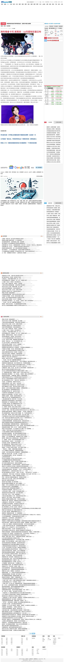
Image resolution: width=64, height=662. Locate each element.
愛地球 (38, 653)
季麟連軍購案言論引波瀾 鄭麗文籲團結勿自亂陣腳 (13, 544)
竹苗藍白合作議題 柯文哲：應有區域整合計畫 (12, 296)
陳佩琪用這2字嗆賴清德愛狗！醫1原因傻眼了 (12, 400)
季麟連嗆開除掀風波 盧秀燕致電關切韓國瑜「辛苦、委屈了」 (16, 589)
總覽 (32, 649)
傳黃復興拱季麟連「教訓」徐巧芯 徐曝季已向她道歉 (14, 427)
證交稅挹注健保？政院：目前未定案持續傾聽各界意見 (14, 558)
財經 (14, 4)
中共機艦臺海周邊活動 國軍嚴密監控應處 (11, 460)
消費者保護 (31, 658)
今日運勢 (50, 23)
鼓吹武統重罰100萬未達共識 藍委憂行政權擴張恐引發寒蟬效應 (16, 530)
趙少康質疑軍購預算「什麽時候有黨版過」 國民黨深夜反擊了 (16, 464)
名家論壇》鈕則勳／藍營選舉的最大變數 (11, 442)
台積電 (34, 172)
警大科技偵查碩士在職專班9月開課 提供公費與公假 (14, 553)
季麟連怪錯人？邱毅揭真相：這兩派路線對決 (12, 517)
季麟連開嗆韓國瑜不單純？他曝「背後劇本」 (12, 405)
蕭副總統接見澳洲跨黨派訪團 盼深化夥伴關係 (12, 492)
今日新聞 (13, 28)
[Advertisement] (22, 217)
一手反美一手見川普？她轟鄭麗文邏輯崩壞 (11, 302)
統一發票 (49, 639)
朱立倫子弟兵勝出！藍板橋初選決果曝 (10, 342)
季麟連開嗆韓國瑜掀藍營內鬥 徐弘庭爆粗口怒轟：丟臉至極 (15, 539)
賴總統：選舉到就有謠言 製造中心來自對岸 (12, 334)
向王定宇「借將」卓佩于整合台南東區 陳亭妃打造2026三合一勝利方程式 (18, 409)
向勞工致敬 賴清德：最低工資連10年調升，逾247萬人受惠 (15, 414)
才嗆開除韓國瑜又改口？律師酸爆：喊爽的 (11, 581)
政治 (8, 4)
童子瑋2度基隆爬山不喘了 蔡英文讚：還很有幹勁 (13, 380)
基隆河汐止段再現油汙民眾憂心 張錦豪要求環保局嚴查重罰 (15, 466)
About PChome (41, 658)
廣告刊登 (27, 658)
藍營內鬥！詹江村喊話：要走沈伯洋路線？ (11, 497)
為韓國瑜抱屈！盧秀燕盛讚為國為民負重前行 (12, 627)
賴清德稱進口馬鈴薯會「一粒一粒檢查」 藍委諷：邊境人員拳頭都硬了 (18, 300)
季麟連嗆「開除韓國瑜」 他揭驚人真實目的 (12, 606)
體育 (37, 4)
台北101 (26, 172)
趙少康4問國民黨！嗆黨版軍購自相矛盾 (11, 389)
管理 (32, 653)
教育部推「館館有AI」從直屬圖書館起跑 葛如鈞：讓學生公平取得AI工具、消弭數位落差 (22, 619)
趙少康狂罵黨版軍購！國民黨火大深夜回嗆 (11, 445)
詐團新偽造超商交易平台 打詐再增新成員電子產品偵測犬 (14, 377)
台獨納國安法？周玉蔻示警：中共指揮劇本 (11, 502)
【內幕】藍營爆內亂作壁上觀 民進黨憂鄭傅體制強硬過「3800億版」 (17, 525)
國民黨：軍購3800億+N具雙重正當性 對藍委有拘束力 (14, 438)
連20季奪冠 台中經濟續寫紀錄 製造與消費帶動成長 (13, 243)
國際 (20, 4)
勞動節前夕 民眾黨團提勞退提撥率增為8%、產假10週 (14, 622)
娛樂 (34, 4)
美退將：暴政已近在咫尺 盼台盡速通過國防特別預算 (14, 303)
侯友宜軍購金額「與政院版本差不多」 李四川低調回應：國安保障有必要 (18, 361)
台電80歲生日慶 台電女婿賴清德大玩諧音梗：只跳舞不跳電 (15, 610)
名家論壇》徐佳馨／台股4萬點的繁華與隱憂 (12, 603)
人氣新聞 (48, 122)
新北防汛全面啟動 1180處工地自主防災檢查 (12, 458)
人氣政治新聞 (58, 122)
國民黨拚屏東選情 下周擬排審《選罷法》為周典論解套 (14, 375)
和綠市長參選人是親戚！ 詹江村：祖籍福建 (11, 299)
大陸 (62, 4)
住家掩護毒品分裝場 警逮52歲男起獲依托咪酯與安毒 (14, 535)
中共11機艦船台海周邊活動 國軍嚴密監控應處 (12, 450)
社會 (11, 4)
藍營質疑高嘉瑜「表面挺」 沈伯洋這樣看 (11, 441)
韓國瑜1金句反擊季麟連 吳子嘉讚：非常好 (12, 394)
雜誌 (53, 4)
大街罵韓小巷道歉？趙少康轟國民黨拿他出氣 (12, 403)
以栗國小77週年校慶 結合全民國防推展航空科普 (13, 430)
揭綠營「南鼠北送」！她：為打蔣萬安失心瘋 (12, 341)
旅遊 (50, 4)
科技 (17, 4)
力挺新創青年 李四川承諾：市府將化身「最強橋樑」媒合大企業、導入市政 (19, 474)
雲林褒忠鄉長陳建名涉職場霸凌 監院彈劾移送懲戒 (13, 542)
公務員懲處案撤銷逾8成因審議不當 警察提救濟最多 (14, 545)
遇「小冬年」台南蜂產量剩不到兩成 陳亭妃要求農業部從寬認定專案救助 (18, 585)
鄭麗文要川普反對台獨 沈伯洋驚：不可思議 (12, 453)
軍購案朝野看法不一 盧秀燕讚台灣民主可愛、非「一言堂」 (15, 470)
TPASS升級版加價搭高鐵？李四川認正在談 (11, 338)
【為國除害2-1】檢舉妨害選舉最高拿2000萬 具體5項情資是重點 (16, 592)
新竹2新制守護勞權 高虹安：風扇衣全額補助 (12, 463)
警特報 (59, 638)
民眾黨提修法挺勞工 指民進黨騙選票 (10, 486)
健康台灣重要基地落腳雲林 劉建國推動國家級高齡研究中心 (15, 422)
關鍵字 (44, 647)
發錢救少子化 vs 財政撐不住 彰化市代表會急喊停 (13, 527)
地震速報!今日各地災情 (52, 38)
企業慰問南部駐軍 (6, 456)
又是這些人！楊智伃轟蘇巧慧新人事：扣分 (11, 278)
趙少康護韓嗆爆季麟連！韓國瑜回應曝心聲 (11, 575)
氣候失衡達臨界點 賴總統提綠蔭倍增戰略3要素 (13, 567)
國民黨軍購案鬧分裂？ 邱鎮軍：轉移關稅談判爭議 (13, 475)
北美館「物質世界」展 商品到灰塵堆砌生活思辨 (12, 238)
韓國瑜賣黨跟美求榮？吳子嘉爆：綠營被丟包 (12, 599)
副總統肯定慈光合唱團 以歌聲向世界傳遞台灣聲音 (13, 630)
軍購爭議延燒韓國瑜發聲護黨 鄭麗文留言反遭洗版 (13, 552)
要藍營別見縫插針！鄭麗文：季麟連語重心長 (12, 577)
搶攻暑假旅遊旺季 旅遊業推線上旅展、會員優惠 (13, 241)
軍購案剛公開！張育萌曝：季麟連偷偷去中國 (12, 556)
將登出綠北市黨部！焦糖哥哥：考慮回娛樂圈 (12, 353)
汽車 (56, 4)
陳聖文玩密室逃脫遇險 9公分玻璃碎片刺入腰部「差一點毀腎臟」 (17, 428)
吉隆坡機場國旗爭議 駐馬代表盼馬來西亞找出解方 (13, 294)
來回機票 (22, 172)
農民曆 (46, 23)
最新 (2, 638)
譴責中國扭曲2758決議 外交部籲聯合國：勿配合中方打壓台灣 (16, 611)
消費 (47, 4)
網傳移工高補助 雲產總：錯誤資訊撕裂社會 (12, 395)
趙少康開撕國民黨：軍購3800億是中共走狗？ (12, 444)
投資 (32, 652)
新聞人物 (23, 636)
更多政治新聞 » (40, 176)
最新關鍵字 (44, 649)
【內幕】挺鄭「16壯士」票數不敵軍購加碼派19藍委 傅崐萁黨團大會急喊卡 (19, 580)
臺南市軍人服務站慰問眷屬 (8, 480)
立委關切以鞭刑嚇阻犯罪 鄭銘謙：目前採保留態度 (13, 621)
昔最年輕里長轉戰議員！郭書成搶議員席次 (11, 288)
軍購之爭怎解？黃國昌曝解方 (53, 227)
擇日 (43, 641)
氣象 (54, 636)
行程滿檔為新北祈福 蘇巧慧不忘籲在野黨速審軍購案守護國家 (15, 416)
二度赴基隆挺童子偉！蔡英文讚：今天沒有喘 (12, 399)
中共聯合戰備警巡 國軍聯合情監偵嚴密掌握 (11, 431)
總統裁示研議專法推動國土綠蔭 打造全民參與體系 (13, 499)
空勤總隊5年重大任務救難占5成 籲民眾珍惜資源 (13, 384)
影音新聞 (3, 647)
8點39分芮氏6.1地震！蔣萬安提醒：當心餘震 (12, 286)
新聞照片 (18, 647)
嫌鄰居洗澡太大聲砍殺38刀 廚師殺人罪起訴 (12, 596)
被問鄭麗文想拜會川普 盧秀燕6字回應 (11, 391)
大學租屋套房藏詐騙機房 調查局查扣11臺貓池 (12, 578)
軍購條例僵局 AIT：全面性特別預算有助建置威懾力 (14, 572)
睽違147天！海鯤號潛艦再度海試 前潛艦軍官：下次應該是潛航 (19, 143)
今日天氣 (46, 26)
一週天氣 (54, 639)
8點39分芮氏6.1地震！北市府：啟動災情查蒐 (12, 289)
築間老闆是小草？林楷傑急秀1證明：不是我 (12, 402)
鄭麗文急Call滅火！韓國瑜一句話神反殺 (11, 571)
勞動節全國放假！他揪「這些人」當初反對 (11, 383)
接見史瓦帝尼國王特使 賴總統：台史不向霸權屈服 (13, 550)
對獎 (49, 636)
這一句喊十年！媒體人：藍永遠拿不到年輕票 (12, 591)
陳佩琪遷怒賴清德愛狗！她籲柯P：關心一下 (12, 560)
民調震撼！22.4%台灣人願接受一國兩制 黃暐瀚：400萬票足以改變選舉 (18, 605)
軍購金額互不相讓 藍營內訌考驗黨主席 (10, 588)
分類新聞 (3, 636)
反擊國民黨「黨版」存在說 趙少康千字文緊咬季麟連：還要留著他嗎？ (18, 367)
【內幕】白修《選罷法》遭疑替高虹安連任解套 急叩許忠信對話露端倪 (18, 524)
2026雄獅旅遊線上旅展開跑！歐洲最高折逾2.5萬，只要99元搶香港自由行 (18, 251)
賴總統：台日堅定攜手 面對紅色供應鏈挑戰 (12, 555)
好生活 (38, 649)
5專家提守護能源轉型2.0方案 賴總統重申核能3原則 (14, 495)
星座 (29, 4)
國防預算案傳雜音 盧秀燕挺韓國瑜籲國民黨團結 (13, 586)
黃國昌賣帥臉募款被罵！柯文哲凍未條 (10, 345)
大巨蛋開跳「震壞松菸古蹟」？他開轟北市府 (12, 563)
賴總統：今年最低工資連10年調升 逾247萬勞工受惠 (14, 447)
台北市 (30, 172)
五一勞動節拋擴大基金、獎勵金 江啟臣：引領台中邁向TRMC (15, 372)
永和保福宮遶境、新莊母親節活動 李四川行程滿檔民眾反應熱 (15, 408)
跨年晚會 (14, 172)
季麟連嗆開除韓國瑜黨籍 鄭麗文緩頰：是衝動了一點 (14, 600)
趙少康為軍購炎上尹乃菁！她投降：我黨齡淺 (12, 506)
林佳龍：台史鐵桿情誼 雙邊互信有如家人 (11, 381)
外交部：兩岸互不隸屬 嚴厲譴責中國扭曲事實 (12, 339)
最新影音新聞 (58, 203)
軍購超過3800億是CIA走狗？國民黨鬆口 (11, 519)
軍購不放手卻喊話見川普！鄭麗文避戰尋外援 (12, 510)
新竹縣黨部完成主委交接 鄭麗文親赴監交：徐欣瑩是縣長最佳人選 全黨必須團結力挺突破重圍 (23, 508)
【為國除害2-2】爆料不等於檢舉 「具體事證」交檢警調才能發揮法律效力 (18, 597)
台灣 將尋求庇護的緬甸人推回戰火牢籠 (10, 538)
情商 (11, 639)
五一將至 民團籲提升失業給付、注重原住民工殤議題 (14, 252)
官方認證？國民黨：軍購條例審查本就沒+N (11, 511)
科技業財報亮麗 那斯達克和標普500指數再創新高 (18, 23)
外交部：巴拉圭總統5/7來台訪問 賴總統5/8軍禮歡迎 (14, 547)
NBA (18, 172)
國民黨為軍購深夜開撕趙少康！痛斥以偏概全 (12, 483)
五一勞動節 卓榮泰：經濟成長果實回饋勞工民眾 (13, 439)
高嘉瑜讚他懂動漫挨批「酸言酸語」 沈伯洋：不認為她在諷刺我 (16, 469)
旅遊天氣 (54, 641)
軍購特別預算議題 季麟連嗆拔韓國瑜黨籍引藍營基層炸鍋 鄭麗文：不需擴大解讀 (20, 531)
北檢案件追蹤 (57, 23)
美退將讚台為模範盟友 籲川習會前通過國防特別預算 (14, 433)
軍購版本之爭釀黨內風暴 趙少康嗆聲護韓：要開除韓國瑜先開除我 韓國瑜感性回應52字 (21, 520)
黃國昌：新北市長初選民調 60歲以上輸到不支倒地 (13, 541)
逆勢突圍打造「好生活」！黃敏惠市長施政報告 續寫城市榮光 (15, 246)
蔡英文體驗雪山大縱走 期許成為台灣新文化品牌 (13, 386)
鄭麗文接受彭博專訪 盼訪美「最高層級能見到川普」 (14, 528)
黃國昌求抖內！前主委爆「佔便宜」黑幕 (11, 566)
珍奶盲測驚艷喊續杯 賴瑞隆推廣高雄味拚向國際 (13, 516)
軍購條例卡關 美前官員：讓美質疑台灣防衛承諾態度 (14, 500)
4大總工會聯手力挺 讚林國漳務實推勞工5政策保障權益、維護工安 (17, 467)
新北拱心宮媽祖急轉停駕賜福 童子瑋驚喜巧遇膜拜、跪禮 (14, 370)
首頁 (2, 4)
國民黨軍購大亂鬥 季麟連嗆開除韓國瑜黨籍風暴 (13, 569)
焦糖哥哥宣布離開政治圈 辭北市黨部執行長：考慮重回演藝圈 (16, 363)
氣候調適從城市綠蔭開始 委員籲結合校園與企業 (13, 503)
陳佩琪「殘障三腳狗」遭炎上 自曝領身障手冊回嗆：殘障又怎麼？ (17, 536)
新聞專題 (34, 636)
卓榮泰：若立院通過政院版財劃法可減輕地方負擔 (13, 297)
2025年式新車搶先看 (53, 40)
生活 (40, 4)
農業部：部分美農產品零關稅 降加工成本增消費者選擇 (14, 624)
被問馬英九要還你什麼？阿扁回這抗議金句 (11, 291)
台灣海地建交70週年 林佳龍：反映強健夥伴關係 (13, 491)
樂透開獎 (60, 26)
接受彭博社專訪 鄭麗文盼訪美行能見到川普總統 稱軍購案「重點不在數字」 (19, 522)
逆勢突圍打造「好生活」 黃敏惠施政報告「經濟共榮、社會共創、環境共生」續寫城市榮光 (22, 245)
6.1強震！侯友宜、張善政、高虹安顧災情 (55, 213)
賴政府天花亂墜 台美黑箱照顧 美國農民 (11, 488)
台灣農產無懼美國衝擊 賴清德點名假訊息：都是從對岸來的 (15, 420)
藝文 (37, 650)
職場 (23, 4)
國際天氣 (54, 642)
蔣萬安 (6, 172)
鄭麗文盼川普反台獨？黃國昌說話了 (10, 356)
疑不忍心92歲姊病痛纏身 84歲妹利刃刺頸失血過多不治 (14, 305)
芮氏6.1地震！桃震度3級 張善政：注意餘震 (12, 283)
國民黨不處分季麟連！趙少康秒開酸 (10, 481)
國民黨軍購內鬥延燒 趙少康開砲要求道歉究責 (12, 564)
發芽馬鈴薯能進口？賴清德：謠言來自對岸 (11, 336)
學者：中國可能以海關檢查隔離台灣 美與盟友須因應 (14, 477)
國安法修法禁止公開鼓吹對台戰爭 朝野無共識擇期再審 (14, 628)
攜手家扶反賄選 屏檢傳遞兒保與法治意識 (11, 369)
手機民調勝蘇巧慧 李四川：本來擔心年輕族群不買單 (14, 461)
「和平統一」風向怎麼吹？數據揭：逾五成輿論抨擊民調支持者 (16, 602)
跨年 (10, 172)
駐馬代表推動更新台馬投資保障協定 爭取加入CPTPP (14, 549)
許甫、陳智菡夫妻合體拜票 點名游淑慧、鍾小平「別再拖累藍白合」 (17, 417)
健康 (31, 4)
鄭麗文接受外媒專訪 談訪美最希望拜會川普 (12, 505)
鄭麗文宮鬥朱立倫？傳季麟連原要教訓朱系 (11, 397)
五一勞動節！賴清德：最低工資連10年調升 (11, 406)
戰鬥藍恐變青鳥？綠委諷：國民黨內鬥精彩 (11, 277)
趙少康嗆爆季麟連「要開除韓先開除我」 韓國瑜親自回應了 (15, 424)
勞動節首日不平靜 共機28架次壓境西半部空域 (12, 275)
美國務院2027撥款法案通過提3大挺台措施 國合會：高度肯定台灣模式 (18, 616)
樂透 (48, 638)
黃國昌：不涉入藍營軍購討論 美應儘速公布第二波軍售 (14, 436)
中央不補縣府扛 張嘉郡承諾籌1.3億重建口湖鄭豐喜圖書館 (15, 594)
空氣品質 (51, 26)
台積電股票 (38, 172)
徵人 (44, 658)
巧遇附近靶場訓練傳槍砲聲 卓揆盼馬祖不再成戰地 (13, 285)
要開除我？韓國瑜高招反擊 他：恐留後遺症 (12, 513)
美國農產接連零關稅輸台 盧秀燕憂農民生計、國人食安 (14, 613)
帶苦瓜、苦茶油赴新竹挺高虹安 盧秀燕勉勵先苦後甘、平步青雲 (16, 364)
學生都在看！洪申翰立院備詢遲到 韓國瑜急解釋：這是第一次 (18, 135)
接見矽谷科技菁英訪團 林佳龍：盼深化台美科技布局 (14, 434)
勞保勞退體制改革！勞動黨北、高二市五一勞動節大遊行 (14, 280)
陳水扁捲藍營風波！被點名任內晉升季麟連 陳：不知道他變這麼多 (17, 413)
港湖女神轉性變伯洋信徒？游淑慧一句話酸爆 (12, 352)
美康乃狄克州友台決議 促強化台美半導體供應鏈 (13, 478)
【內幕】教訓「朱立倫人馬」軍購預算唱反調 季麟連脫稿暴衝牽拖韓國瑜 (18, 583)
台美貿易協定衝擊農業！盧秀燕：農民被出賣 (12, 608)
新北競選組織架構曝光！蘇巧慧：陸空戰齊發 (12, 455)
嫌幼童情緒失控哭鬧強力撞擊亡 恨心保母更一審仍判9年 (14, 366)
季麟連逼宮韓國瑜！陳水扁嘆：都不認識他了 (12, 574)
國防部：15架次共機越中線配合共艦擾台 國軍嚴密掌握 (14, 388)
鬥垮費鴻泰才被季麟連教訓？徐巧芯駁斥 (11, 392)
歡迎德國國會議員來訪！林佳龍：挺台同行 (11, 561)
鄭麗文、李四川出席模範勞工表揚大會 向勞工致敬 (13, 485)
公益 (37, 652)
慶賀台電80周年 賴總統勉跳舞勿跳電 (10, 625)
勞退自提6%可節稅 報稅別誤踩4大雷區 (55, 129)
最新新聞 (48, 203)
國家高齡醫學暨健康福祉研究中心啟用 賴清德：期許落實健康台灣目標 (18, 425)
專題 (5, 4)
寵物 (11, 638)
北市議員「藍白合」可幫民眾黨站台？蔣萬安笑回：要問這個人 (19, 139)
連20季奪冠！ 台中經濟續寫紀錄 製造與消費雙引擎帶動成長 (16, 249)
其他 (11, 650)
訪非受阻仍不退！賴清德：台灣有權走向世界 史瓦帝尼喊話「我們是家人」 (19, 533)
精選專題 (33, 638)
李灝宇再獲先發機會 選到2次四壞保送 (55, 150)
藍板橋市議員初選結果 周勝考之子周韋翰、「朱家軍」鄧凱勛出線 (17, 411)
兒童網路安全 (36, 658)
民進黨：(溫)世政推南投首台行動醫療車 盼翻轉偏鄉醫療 (15, 452)
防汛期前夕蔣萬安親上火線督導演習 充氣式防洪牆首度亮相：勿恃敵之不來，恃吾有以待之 (22, 514)
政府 (59, 4)
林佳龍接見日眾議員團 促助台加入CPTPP (11, 489)
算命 (43, 638)
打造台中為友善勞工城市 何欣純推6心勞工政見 (12, 419)
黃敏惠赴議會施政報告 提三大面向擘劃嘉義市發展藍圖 (14, 248)
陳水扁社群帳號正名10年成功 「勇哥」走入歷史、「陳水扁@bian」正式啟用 (19, 472)
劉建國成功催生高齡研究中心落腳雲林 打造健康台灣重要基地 (16, 347)
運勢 (26, 4)
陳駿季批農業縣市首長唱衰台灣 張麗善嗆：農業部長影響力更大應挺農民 (18, 614)
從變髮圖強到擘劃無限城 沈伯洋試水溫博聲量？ (12, 617)
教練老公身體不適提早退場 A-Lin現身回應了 (12, 240)
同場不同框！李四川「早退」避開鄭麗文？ (11, 494)
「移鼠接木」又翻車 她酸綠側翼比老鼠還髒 (12, 449)
